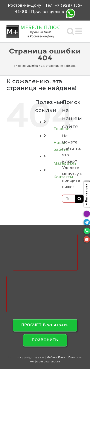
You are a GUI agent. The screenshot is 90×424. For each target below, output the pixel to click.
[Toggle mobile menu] (79, 31)
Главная (20, 65)
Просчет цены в (53, 11)
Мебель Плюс (56, 357)
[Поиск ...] (68, 199)
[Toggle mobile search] (70, 31)
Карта (12, 357)
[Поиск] (79, 199)
